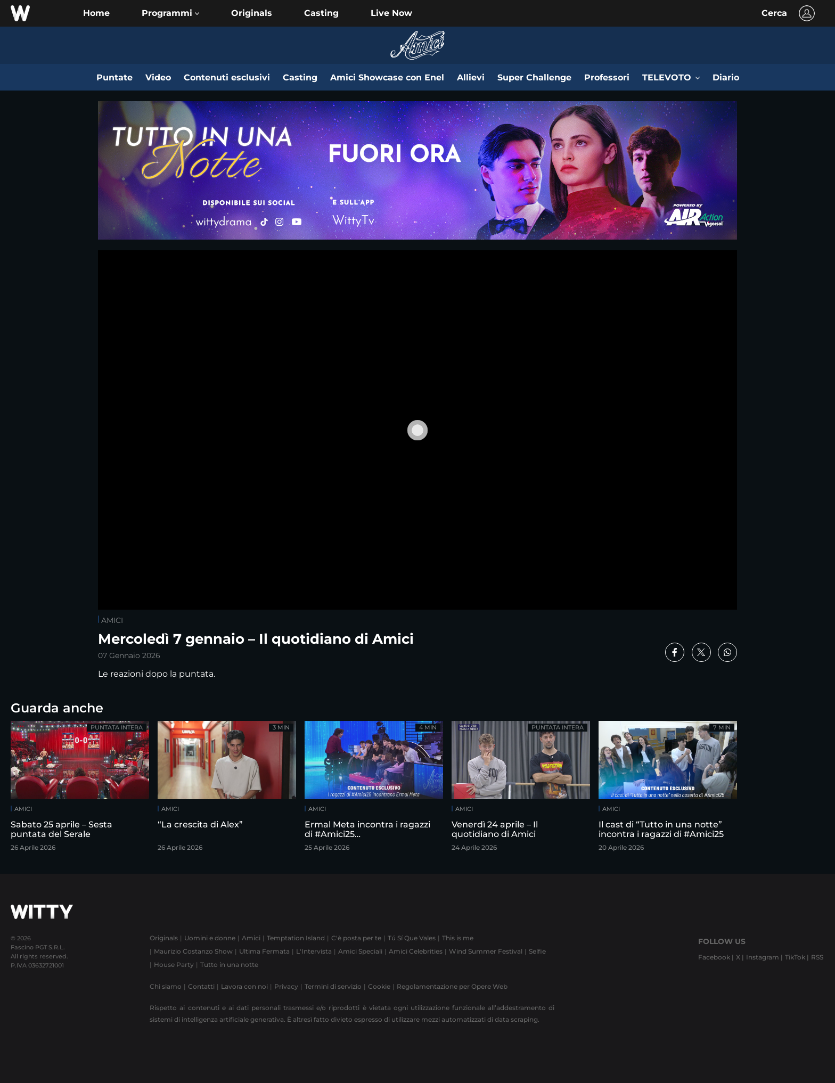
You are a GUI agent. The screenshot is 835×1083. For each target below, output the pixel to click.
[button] (170, 13)
